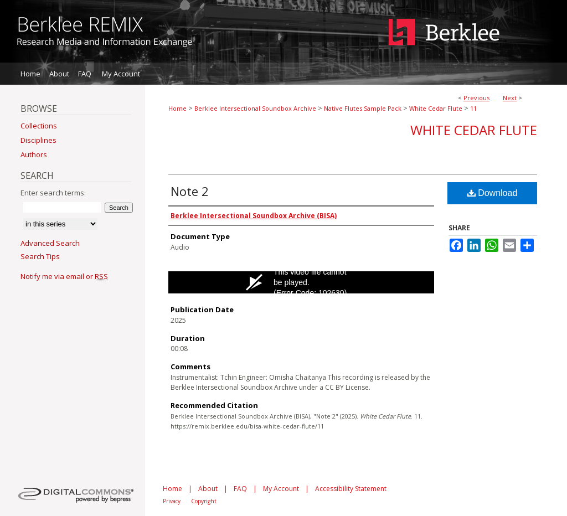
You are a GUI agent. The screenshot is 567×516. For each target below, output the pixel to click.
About (208, 488)
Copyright (204, 501)
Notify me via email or (64, 276)
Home (177, 108)
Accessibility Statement (350, 488)
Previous (476, 98)
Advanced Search (50, 243)
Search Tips (40, 256)
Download (492, 193)
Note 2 (190, 191)
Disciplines (38, 140)
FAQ (240, 488)
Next (510, 98)
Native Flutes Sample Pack (362, 108)
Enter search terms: (53, 193)
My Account (281, 488)
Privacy (172, 501)
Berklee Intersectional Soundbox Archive (255, 108)
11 (473, 108)
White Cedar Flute (435, 108)
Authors (33, 154)
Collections (38, 126)
